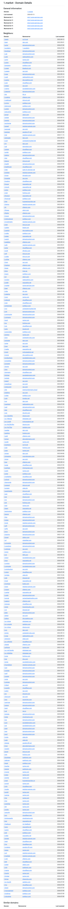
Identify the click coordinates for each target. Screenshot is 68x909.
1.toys (6, 532)
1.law (5, 462)
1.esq (5, 731)
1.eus (5, 699)
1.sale (6, 740)
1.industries (7, 896)
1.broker (6, 838)
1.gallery (6, 227)
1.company (7, 317)
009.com (25, 555)
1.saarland (7, 404)
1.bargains (7, 65)
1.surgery (7, 488)
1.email (6, 115)
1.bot (5, 821)
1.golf (5, 673)
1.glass (6, 850)
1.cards (6, 595)
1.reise (6, 717)
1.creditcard (7, 100)
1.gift (5, 526)
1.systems (7, 847)
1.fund (6, 581)
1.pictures (7, 340)
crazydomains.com (28, 456)
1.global (6, 149)
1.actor (6, 45)
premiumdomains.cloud (30, 390)
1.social (6, 783)
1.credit (6, 282)
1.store (6, 607)
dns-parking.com (28, 80)
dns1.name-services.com (35, 17)
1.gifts (6, 529)
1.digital (6, 644)
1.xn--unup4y (8, 624)
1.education (7, 112)
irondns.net (26, 398)
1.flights (6, 213)
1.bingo (6, 879)
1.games (6, 795)
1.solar (6, 474)
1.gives (6, 662)
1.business (7, 757)
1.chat (6, 781)
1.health (6, 164)
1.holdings (7, 893)
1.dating (6, 155)
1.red (5, 833)
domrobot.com (27, 146)
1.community (8, 314)
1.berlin (6, 39)
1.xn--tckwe (7, 621)
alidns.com (26, 537)
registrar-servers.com (29, 126)
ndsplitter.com (27, 540)
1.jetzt (6, 841)
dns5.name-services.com (35, 28)
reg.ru (24, 711)
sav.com (25, 71)
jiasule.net (26, 329)
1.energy (6, 778)
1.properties (7, 361)
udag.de (25, 488)
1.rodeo (6, 395)
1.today (6, 520)
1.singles (6, 575)
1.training (7, 534)
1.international (8, 219)
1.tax (5, 720)
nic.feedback (26, 824)
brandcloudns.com (28, 607)
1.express (7, 132)
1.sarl (5, 407)
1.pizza (6, 552)
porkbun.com (27, 65)
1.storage (7, 604)
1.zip (5, 725)
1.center (6, 109)
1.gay (5, 668)
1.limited (6, 876)
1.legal (6, 763)
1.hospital (7, 178)
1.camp (6, 62)
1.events (6, 120)
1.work (6, 251)
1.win (5, 754)
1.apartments (8, 491)
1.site (5, 578)
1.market (30, 12)
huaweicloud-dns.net (29, 201)
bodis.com (26, 584)
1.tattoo (6, 618)
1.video (6, 836)
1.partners (7, 468)
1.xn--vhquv (7, 627)
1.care (6, 83)
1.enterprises (8, 306)
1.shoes (6, 453)
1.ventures (7, 549)
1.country (7, 688)
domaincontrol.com (29, 45)
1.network (7, 300)
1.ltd (5, 807)
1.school (6, 479)
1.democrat (7, 106)
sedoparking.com (28, 57)
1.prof (6, 734)
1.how (6, 746)
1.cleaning (7, 91)
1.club (6, 193)
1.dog (5, 369)
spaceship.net (27, 184)
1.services (7, 702)
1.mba (6, 291)
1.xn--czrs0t (7, 421)
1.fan (5, 798)
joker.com (26, 639)
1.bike (6, 613)
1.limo (6, 271)
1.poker (6, 864)
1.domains (7, 372)
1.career (6, 68)
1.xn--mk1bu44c (9, 650)
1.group (6, 439)
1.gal (5, 146)
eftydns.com (26, 251)
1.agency (6, 601)
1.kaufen (6, 766)
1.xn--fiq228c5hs (9, 424)
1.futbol (6, 685)
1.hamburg (7, 445)
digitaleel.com (27, 419)
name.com (26, 60)
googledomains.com (29, 88)
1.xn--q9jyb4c (8, 642)
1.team (6, 508)
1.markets (7, 856)
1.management (8, 891)
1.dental (6, 769)
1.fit (5, 207)
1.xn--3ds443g (8, 416)
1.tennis (6, 514)
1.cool (6, 141)
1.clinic (6, 190)
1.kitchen (6, 375)
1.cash (6, 77)
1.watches (7, 804)
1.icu (5, 323)
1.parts (6, 471)
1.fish (5, 201)
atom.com (26, 115)
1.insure (6, 216)
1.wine (6, 248)
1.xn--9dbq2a (8, 419)
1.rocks (6, 737)
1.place (6, 558)
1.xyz (5, 630)
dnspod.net (26, 578)
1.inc (5, 500)
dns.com (25, 659)
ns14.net (25, 39)
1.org (5, 326)
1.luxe (6, 346)
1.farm (6, 262)
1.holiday (7, 172)
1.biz (5, 94)
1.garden (6, 430)
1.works (6, 809)
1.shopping (7, 456)
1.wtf (5, 254)
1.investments (8, 222)
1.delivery (7, 760)
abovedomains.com (29, 439)
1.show (6, 459)
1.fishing (6, 204)
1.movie (6, 355)
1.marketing (7, 476)
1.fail (5, 135)
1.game (6, 830)
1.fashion (7, 265)
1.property (7, 364)
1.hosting (7, 181)
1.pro (5, 815)
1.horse (6, 175)
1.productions (8, 358)
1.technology (8, 511)
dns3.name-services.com (35, 23)
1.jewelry (6, 749)
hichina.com (26, 193)
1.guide (6, 442)
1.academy (7, 48)
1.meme (6, 870)
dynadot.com (27, 175)
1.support (7, 485)
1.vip (5, 555)
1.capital (6, 592)
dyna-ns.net (26, 100)
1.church (6, 187)
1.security (7, 812)
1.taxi (5, 505)
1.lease (6, 268)
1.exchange (7, 123)
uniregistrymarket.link (29, 141)
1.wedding (7, 242)
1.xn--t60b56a (8, 653)
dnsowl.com (26, 694)
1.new (6, 303)
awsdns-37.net (27, 132)
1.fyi (5, 144)
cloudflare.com (27, 62)
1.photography (8, 818)
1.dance (6, 161)
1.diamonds (7, 482)
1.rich (5, 867)
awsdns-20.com (27, 847)
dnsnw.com (26, 416)
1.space (6, 705)
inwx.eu (25, 271)
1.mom (6, 352)
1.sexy (6, 450)
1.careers (6, 71)
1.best (6, 42)
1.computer (7, 566)
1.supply (6, 676)
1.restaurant (7, 387)
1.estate (6, 117)
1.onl (5, 853)
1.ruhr (5, 398)
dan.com (25, 42)
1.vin (5, 610)
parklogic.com (27, 757)
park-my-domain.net (29, 170)
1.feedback (7, 824)
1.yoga (6, 636)
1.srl (5, 540)
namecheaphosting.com (30, 598)
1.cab (5, 54)
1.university (7, 543)
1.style (6, 679)
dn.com (25, 291)
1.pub (5, 448)
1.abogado (7, 138)
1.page (6, 465)
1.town (6, 587)
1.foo (5, 885)
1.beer (6, 288)
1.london (6, 280)
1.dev (5, 410)
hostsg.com (26, 433)
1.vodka (6, 233)
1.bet (5, 862)
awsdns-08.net (27, 743)
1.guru (6, 827)
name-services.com (28, 285)
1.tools (6, 523)
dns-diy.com (26, 413)
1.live (5, 801)
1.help (6, 170)
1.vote (6, 859)
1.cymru (6, 103)
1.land (6, 320)
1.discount (7, 697)
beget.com (26, 227)
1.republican (7, 384)
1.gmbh (6, 152)
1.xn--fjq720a (8, 427)
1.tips (5, 517)
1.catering (7, 294)
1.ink (5, 503)
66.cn (24, 94)
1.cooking (7, 97)
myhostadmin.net (28, 352)
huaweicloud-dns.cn (29, 781)
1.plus (6, 560)
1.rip (5, 694)
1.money (6, 772)
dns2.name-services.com (35, 20)
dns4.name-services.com (35, 26)
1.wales (6, 236)
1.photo (6, 633)
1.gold (6, 436)
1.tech (6, 708)
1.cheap (6, 86)
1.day (5, 158)
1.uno (5, 723)
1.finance (7, 196)
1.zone (6, 656)
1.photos (6, 335)
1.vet (5, 711)
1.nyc (5, 309)
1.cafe (6, 57)
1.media (6, 349)
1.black (6, 888)
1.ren (5, 497)
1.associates (8, 332)
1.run (5, 401)
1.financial (7, 199)
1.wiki (5, 245)
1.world (6, 792)
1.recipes (6, 714)
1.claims (6, 88)
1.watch (6, 239)
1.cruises (6, 670)
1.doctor (6, 366)
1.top (5, 659)
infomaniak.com (28, 468)
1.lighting (7, 393)
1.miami (6, 589)
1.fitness (6, 210)
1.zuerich (6, 230)
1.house (6, 184)
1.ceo (5, 413)
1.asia (6, 329)
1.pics (6, 338)
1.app (5, 494)
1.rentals (6, 378)
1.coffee (6, 259)
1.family (6, 873)
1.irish (6, 225)
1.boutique (7, 51)
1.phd (5, 728)
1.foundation (8, 665)
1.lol (5, 277)
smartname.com (28, 717)
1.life (5, 390)
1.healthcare (7, 167)
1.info (5, 786)
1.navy (6, 297)
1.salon (6, 691)
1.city (5, 311)
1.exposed (7, 129)
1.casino (6, 80)
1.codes (6, 256)
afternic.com (26, 97)
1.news (6, 775)
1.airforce (7, 647)
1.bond (6, 752)
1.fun (5, 844)
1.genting (7, 433)
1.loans (6, 274)
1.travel (6, 537)
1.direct (6, 615)
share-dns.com (27, 879)
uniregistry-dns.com (29, 338)
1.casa (6, 74)
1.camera (7, 682)
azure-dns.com (27, 699)
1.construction (8, 569)
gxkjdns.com (26, 427)
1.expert (6, 126)
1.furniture (7, 584)
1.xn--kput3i (7, 882)
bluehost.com (27, 68)
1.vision (6, 572)
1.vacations (7, 546)
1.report (6, 381)
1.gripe (6, 343)
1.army (6, 60)
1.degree (6, 743)
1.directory (7, 639)
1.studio (6, 789)
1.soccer (6, 598)
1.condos (7, 563)
